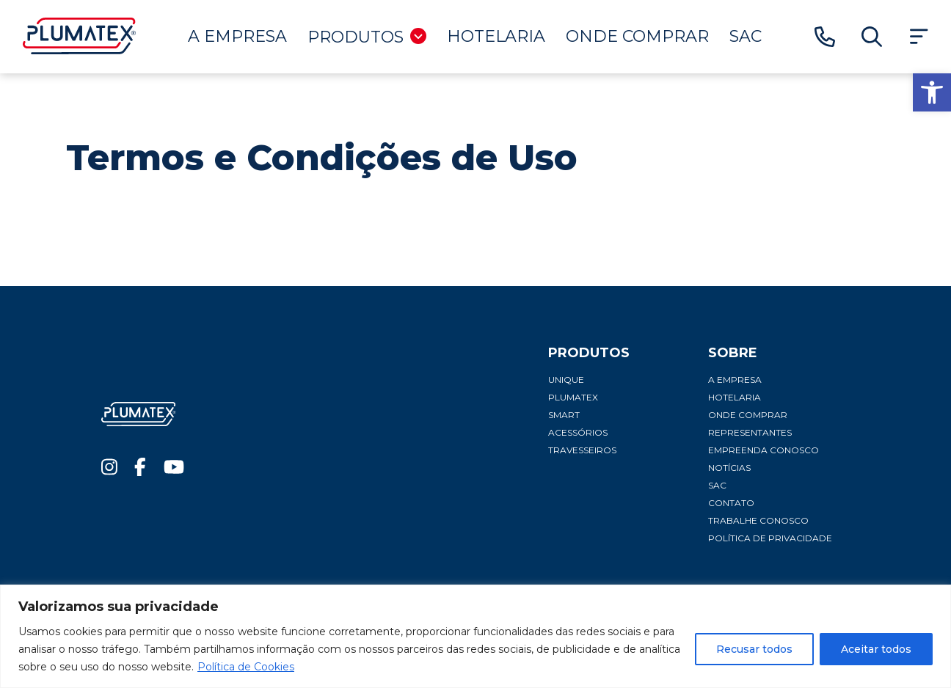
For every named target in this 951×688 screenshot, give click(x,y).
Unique (566, 379)
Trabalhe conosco (758, 520)
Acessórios (578, 432)
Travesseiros (582, 449)
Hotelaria (496, 36)
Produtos (366, 37)
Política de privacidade (770, 538)
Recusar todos (754, 649)
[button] (932, 92)
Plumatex (573, 397)
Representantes (750, 432)
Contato (731, 502)
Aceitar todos (876, 649)
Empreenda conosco (763, 449)
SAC (745, 36)
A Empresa (237, 36)
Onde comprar (637, 36)
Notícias (729, 467)
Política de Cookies (245, 666)
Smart (564, 414)
